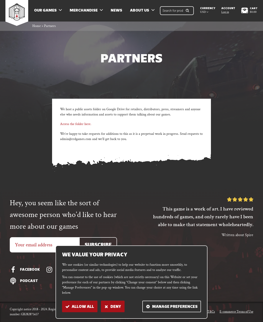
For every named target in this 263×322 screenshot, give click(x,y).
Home (36, 27)
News (117, 11)
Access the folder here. (75, 124)
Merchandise (84, 11)
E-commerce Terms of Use (236, 312)
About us (140, 11)
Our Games (46, 11)
